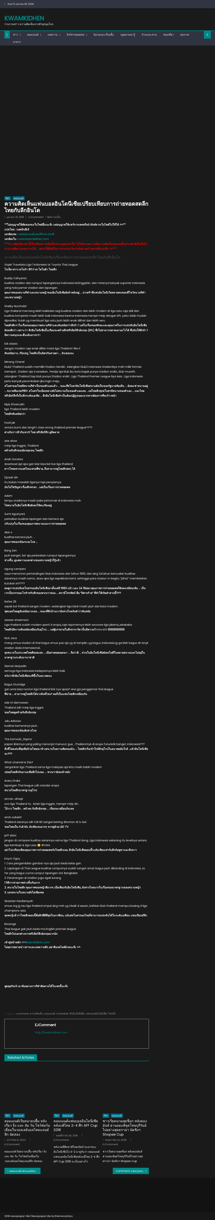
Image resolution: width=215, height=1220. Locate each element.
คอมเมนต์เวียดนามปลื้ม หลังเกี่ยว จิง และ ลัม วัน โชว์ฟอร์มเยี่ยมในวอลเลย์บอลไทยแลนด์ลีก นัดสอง (27, 1128)
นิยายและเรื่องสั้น (103, 35)
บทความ (53, 35)
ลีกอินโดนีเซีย (77, 1013)
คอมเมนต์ (32, 35)
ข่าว (15, 35)
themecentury (64, 1216)
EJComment (35, 217)
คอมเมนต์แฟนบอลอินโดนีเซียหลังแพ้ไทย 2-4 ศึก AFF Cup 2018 (76, 1125)
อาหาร (17, 42)
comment (22, 1013)
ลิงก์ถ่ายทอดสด (75, 35)
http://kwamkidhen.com (51, 1032)
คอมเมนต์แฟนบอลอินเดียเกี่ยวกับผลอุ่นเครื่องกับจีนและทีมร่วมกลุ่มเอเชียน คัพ (25, 1171)
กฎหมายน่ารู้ (127, 35)
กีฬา (8, 198)
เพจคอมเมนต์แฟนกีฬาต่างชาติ (36, 234)
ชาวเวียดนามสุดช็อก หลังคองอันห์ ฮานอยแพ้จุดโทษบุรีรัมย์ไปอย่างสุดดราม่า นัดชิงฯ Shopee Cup (125, 1128)
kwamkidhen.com (38, 942)
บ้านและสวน (149, 35)
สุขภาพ (184, 35)
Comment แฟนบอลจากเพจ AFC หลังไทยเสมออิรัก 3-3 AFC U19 (132, 1171)
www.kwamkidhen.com (33, 239)
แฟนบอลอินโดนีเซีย (96, 1013)
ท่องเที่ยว (168, 35)
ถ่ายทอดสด (62, 1013)
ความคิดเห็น (36, 1013)
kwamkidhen (24, 18)
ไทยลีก (112, 1013)
